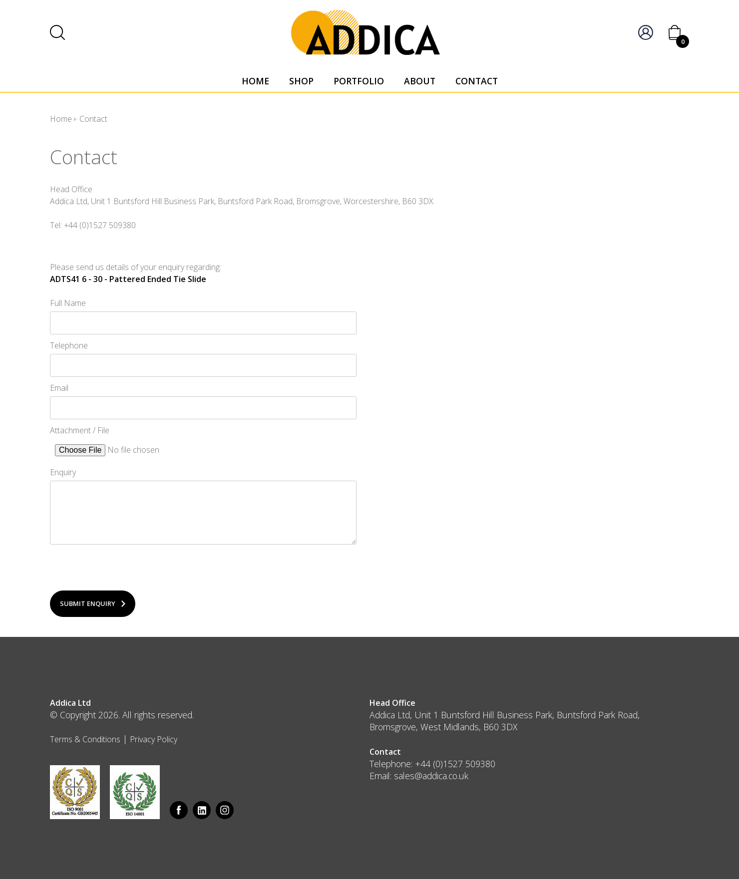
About (419, 81)
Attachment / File (79, 430)
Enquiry (63, 472)
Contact (476, 81)
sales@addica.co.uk (431, 776)
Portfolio (359, 81)
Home (255, 81)
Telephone (69, 345)
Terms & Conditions (85, 739)
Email (59, 387)
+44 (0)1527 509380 (455, 764)
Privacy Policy (153, 739)
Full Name (68, 302)
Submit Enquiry (87, 603)
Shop (301, 81)
